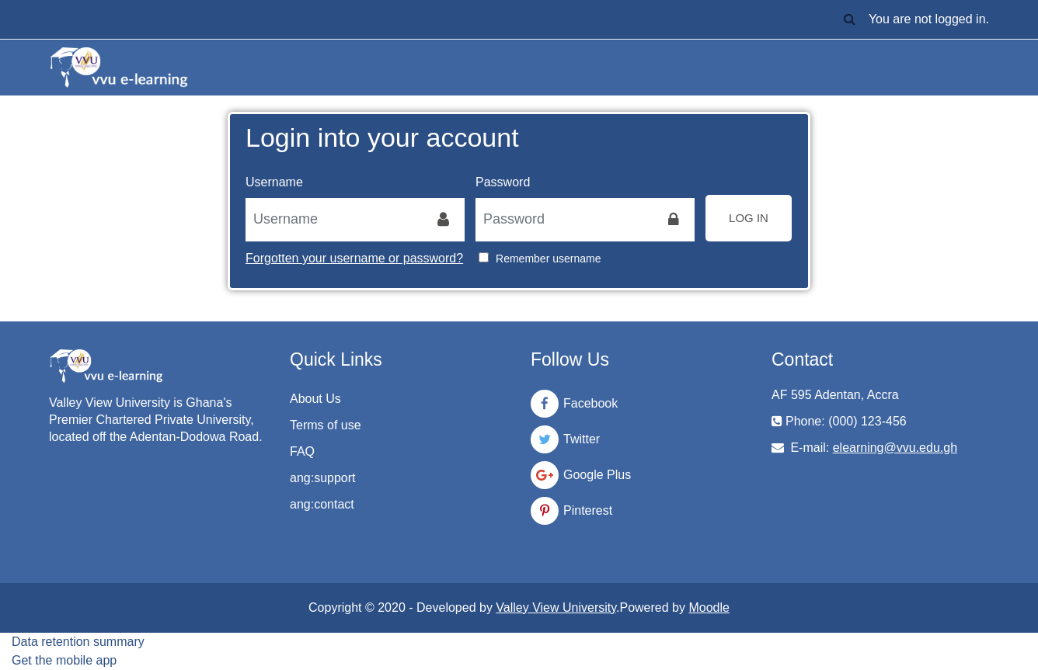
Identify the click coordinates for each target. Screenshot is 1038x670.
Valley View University (556, 607)
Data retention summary (78, 641)
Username (274, 182)
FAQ (302, 451)
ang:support (323, 477)
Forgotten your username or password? (354, 258)
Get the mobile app (64, 660)
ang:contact (322, 504)
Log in (748, 217)
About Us (315, 398)
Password (502, 182)
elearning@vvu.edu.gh (895, 447)
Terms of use (325, 425)
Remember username (548, 258)
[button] (850, 19)
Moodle (708, 607)
